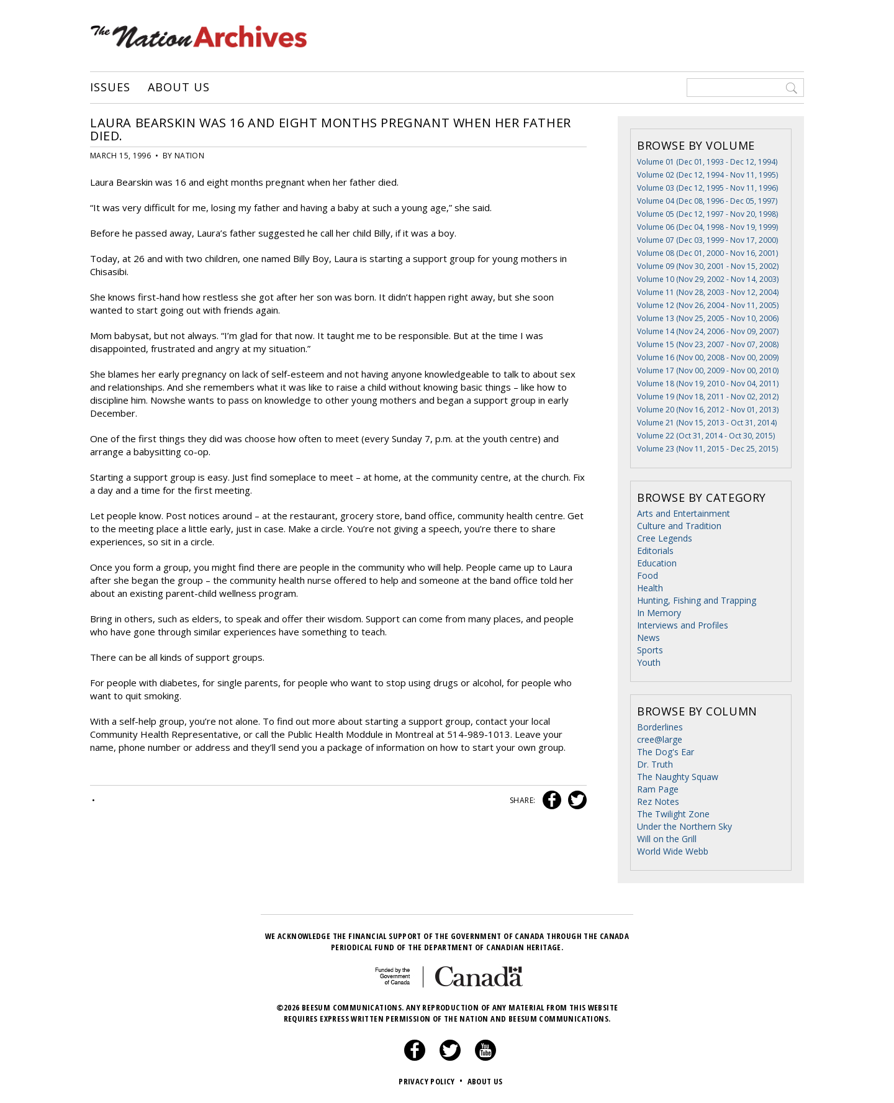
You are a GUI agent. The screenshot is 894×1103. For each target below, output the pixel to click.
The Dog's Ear (665, 752)
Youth (649, 662)
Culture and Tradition (679, 526)
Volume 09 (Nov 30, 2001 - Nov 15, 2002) (708, 266)
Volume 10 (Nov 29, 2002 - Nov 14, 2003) (708, 279)
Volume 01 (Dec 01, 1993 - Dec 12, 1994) (707, 162)
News (648, 637)
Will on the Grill (667, 839)
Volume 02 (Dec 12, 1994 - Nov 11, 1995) (707, 175)
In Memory (659, 613)
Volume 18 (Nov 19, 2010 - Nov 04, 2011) (708, 383)
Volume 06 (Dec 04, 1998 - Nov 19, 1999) (707, 227)
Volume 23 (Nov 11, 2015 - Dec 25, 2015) (707, 448)
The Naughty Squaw (677, 777)
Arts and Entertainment (683, 513)
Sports (650, 650)
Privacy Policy (432, 1081)
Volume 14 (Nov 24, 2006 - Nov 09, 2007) (708, 331)
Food (647, 575)
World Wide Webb (672, 851)
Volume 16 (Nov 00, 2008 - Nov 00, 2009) (708, 357)
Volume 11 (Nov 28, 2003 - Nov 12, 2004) (708, 292)
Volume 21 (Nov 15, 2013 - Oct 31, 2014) (707, 422)
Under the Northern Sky (684, 826)
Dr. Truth (655, 764)
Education (657, 563)
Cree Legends (664, 538)
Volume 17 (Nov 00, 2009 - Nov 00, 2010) (708, 370)
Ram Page (658, 789)
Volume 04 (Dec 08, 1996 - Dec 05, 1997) (707, 201)
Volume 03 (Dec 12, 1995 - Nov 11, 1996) (707, 188)
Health (650, 588)
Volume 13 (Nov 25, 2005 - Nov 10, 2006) (708, 318)
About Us (178, 87)
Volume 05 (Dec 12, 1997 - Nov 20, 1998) (707, 214)
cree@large (659, 739)
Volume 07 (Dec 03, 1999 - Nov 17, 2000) (707, 240)
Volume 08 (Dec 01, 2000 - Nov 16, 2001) (707, 253)
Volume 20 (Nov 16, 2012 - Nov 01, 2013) (708, 409)
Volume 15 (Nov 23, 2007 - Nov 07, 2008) (708, 344)
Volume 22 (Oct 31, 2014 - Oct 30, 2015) (706, 435)
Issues (110, 87)
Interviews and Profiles (682, 625)
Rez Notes (658, 801)
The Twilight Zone (673, 814)
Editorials (655, 550)
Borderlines (660, 727)
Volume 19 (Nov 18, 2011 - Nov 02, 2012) (708, 396)
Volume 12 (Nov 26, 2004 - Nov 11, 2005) (708, 305)
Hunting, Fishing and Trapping (696, 600)
